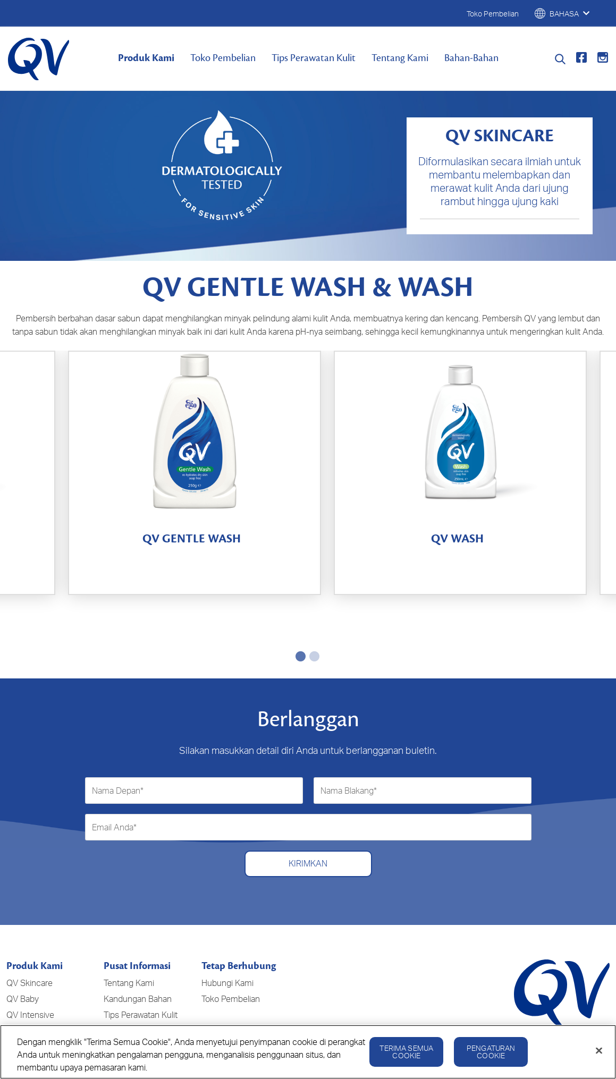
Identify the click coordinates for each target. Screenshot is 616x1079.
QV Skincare (29, 916)
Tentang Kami (400, 58)
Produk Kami (146, 58)
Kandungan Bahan (138, 932)
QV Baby (22, 932)
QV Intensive (30, 947)
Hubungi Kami (227, 916)
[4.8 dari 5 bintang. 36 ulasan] (460, 564)
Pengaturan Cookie (491, 1055)
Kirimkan (308, 797)
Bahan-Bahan (471, 58)
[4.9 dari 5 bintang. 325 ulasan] (152, 564)
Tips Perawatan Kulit (314, 58)
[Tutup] (599, 1054)
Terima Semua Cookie (406, 1055)
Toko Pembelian (223, 58)
